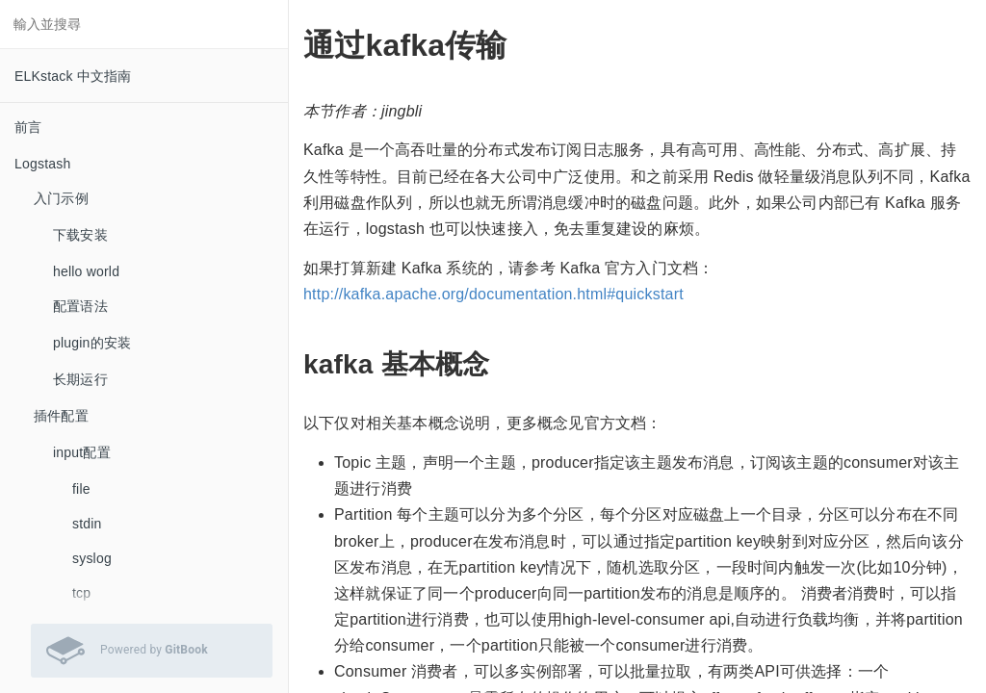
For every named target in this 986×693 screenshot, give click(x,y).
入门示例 (61, 198)
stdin (87, 523)
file (81, 489)
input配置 (82, 452)
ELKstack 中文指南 (73, 76)
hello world (86, 271)
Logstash (42, 163)
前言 (27, 127)
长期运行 (80, 379)
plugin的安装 (92, 342)
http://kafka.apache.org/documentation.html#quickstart (493, 294)
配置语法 (80, 306)
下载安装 (80, 235)
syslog (92, 558)
